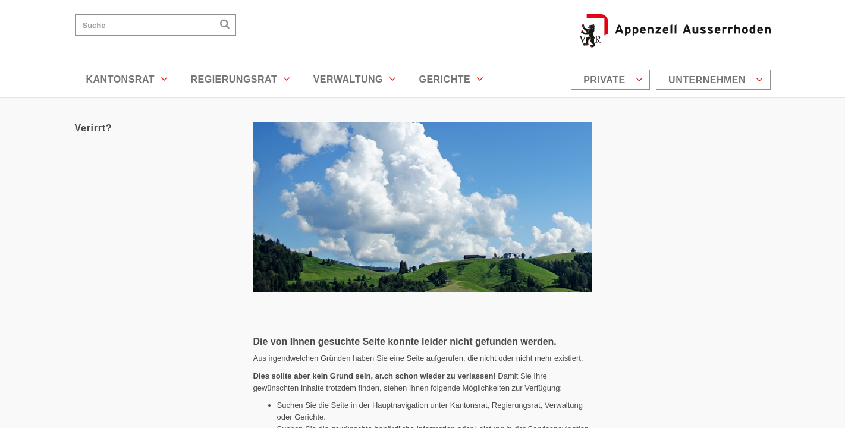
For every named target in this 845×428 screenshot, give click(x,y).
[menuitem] (612, 79)
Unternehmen (715, 79)
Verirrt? (93, 128)
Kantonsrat (127, 79)
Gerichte (451, 79)
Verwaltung (355, 79)
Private (613, 79)
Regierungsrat (240, 79)
